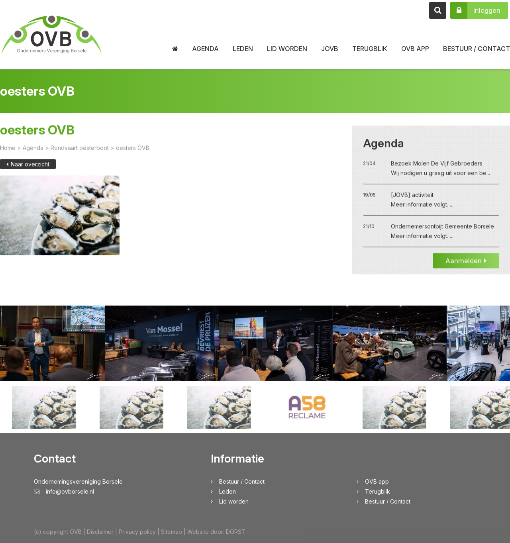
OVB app (415, 49)
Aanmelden (465, 268)
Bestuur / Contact (476, 49)
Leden (243, 49)
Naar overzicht (27, 171)
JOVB (329, 49)
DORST (235, 531)
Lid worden (287, 49)
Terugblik (369, 49)
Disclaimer (100, 531)
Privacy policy (137, 531)
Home (8, 155)
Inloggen (475, 10)
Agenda (205, 49)
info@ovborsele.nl (64, 491)
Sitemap (171, 531)
